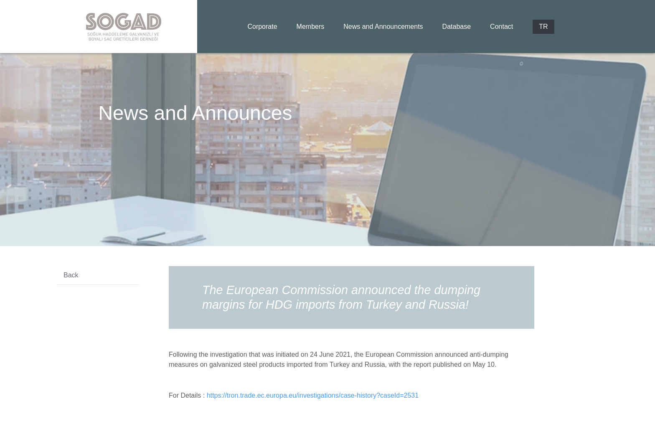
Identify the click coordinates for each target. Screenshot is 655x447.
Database (456, 26)
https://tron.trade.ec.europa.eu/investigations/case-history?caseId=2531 (313, 395)
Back (71, 275)
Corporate (262, 26)
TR (543, 26)
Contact (501, 26)
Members (311, 26)
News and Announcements (383, 26)
